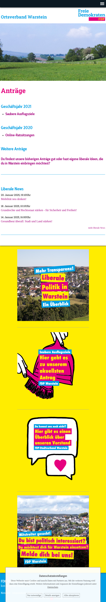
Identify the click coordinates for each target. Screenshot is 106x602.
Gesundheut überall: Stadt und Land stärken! (26, 221)
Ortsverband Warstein (24, 17)
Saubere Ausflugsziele (20, 114)
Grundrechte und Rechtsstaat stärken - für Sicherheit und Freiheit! (39, 210)
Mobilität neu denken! (13, 199)
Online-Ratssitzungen (19, 135)
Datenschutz (52, 587)
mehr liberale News (96, 228)
